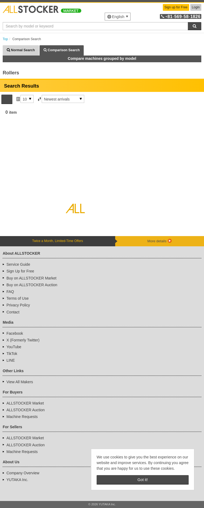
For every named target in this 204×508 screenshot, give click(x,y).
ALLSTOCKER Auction (25, 410)
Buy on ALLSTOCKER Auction (31, 285)
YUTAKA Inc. (17, 480)
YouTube (13, 347)
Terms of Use (17, 298)
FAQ (10, 291)
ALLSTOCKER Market (25, 403)
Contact (12, 312)
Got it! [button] (143, 480)
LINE (10, 360)
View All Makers (19, 382)
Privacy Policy (18, 305)
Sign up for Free (176, 7)
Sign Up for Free (20, 271)
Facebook (14, 333)
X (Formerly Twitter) (23, 340)
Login (196, 7)
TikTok (11, 353)
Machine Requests (22, 416)
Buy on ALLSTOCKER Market (31, 278)
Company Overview (22, 473)
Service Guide (18, 264)
